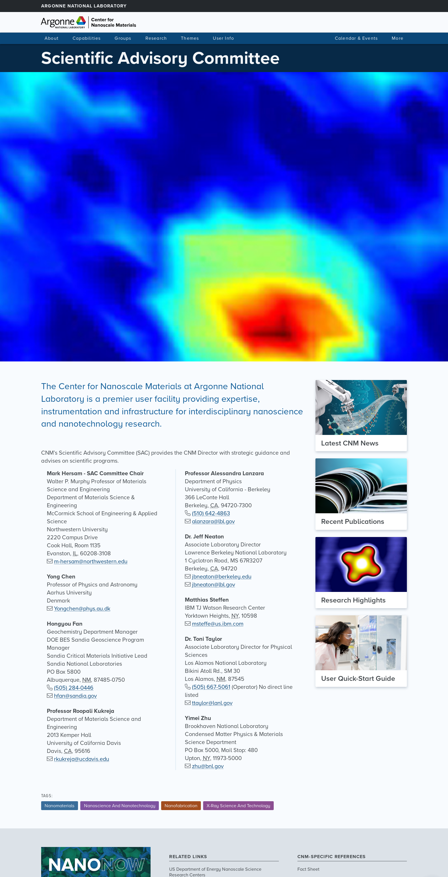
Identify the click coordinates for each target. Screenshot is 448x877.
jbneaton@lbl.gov (214, 584)
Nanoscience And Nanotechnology (119, 805)
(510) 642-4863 (211, 513)
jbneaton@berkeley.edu (222, 576)
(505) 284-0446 (73, 687)
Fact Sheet (308, 869)
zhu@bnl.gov (208, 766)
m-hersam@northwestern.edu (91, 561)
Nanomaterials (60, 805)
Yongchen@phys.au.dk (82, 608)
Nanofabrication (181, 805)
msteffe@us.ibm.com (218, 623)
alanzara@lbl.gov (214, 521)
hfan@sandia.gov (76, 695)
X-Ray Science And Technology (238, 805)
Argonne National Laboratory (84, 6)
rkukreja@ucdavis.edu (82, 759)
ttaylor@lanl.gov (212, 703)
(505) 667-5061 (211, 687)
